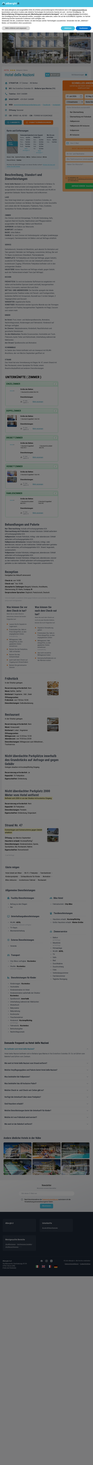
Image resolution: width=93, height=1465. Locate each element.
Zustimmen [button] (83, 28)
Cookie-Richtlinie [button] (73, 14)
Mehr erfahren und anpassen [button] (15, 28)
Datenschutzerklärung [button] (79, 10)
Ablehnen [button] (68, 28)
